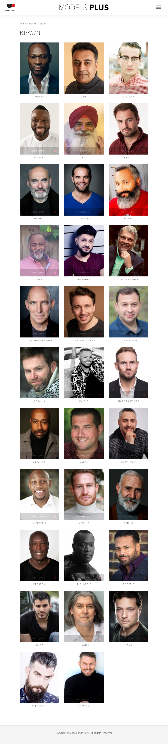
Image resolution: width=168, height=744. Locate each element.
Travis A (84, 709)
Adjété (39, 97)
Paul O (128, 526)
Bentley (39, 158)
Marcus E (39, 464)
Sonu (129, 648)
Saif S (39, 648)
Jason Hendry (129, 280)
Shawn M (84, 648)
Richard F (84, 587)
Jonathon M (128, 342)
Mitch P (84, 526)
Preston (39, 587)
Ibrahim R (84, 280)
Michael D (39, 526)
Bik (84, 158)
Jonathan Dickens (84, 342)
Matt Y (84, 464)
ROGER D (128, 587)
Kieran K (39, 403)
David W (84, 219)
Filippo (129, 219)
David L (39, 219)
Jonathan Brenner (39, 342)
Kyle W (84, 403)
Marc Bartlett (129, 403)
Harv (39, 280)
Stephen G (39, 709)
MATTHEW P (128, 464)
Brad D (128, 158)
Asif (84, 97)
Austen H (128, 97)
